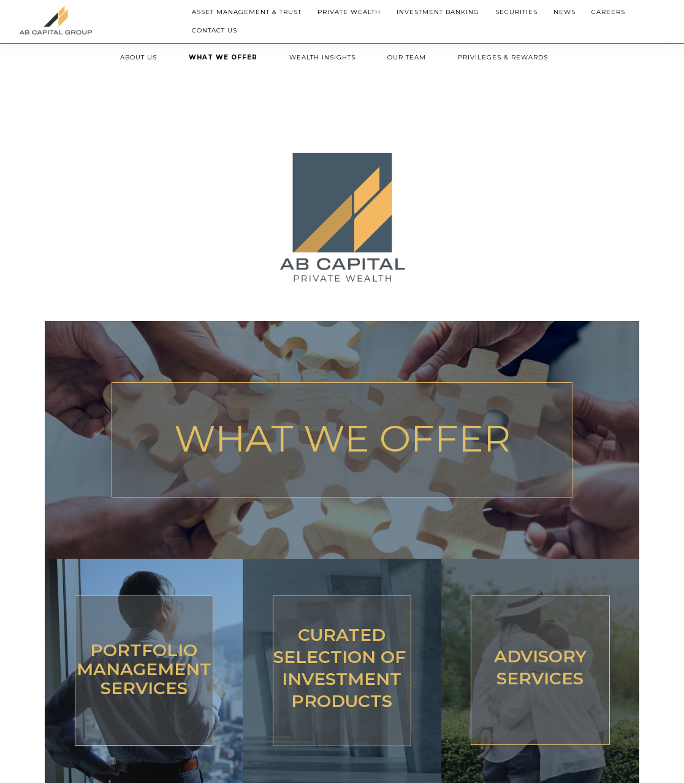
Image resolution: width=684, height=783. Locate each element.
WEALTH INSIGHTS (322, 57)
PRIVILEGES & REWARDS (503, 57)
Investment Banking (438, 12)
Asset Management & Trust (247, 12)
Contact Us (214, 30)
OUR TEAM (406, 57)
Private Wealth (349, 12)
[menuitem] (247, 12)
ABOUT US (138, 57)
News (564, 12)
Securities (516, 12)
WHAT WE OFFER (223, 57)
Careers (608, 12)
